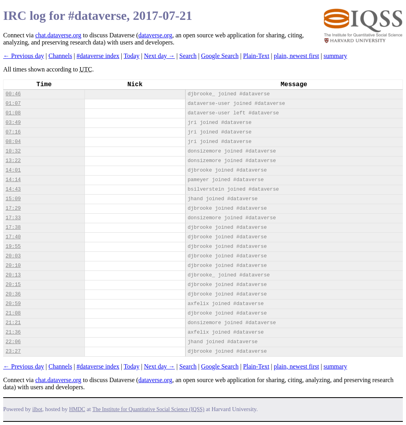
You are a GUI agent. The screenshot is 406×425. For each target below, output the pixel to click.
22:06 (13, 342)
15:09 (13, 199)
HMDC (77, 409)
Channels (60, 55)
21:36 (13, 332)
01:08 (13, 113)
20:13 (13, 275)
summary (335, 55)
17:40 (13, 237)
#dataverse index (98, 55)
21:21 (13, 323)
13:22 (13, 161)
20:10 (13, 266)
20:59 (13, 304)
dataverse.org (155, 35)
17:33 (13, 218)
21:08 (13, 313)
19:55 (13, 246)
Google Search (220, 55)
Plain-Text (256, 55)
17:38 (13, 227)
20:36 (13, 294)
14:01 (13, 170)
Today (132, 55)
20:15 (13, 285)
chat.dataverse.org (58, 35)
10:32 (13, 151)
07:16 (13, 132)
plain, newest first (296, 55)
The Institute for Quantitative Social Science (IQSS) (148, 409)
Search (188, 55)
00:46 (13, 94)
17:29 (13, 208)
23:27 (13, 351)
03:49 (13, 123)
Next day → (159, 55)
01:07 (13, 103)
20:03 (13, 256)
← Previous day (23, 55)
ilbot (37, 409)
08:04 (13, 142)
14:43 (13, 189)
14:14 (13, 180)
